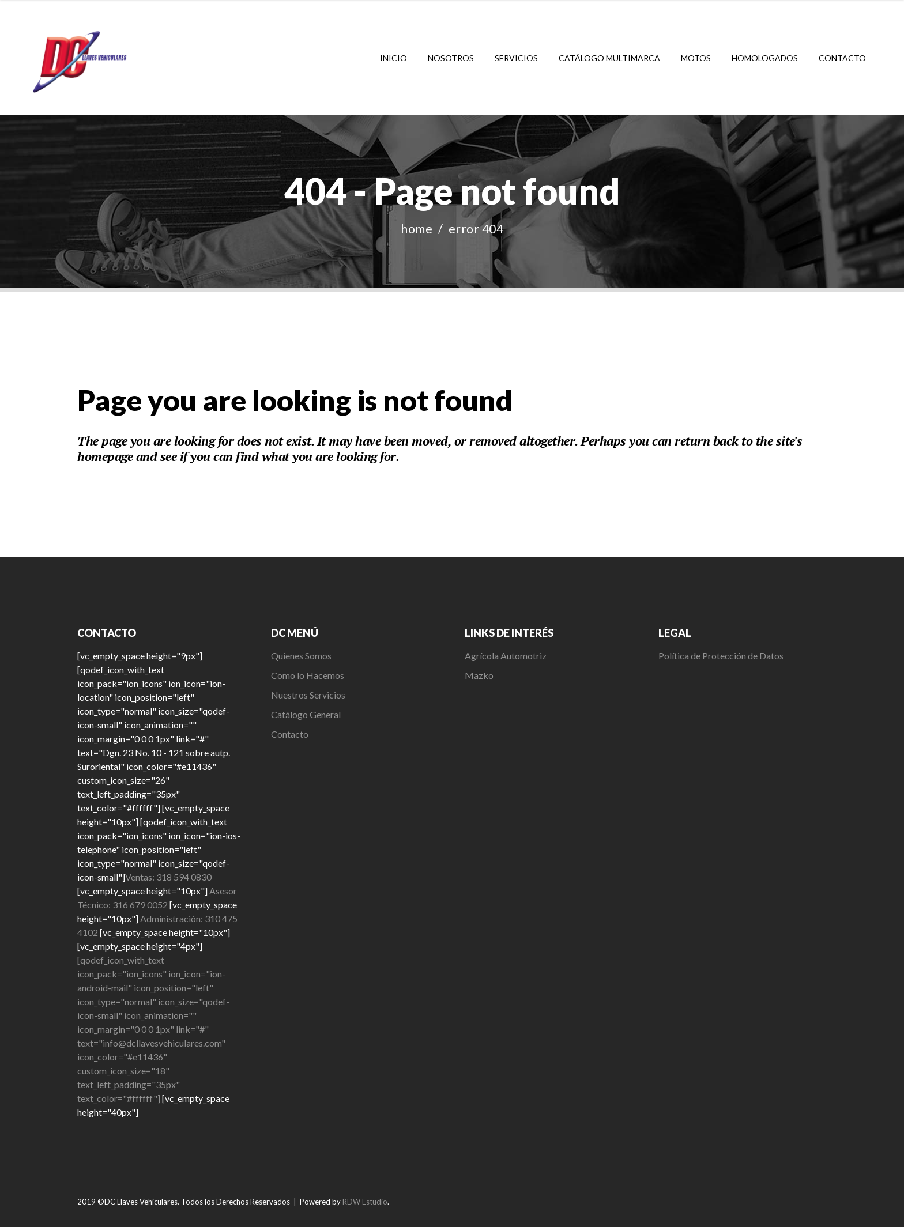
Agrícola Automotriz (506, 655)
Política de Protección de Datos (721, 655)
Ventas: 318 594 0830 (168, 876)
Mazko (479, 675)
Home (416, 228)
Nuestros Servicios (308, 694)
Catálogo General (306, 714)
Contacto (289, 733)
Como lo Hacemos (307, 675)
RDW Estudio (364, 1201)
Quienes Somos (301, 655)
